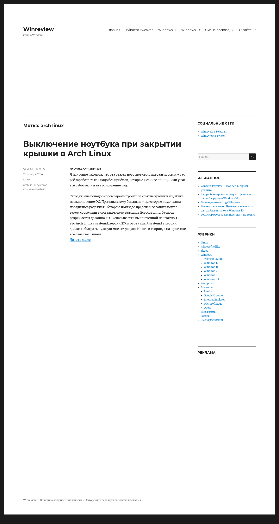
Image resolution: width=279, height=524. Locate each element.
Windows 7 (210, 271)
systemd (42, 184)
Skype (204, 250)
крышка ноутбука (34, 189)
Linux (26, 179)
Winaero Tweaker (139, 30)
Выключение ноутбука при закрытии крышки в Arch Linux (102, 148)
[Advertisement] (139, 88)
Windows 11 (167, 30)
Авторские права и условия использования (113, 500)
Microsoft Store (213, 259)
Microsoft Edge (213, 303)
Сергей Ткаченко (34, 168)
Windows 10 (190, 30)
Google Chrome (213, 295)
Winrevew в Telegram (214, 131)
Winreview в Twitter (213, 135)
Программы (208, 312)
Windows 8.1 (211, 279)
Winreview (38, 29)
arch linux (29, 184)
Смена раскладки (219, 30)
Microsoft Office (210, 246)
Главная (114, 30)
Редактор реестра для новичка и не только (228, 214)
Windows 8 (210, 275)
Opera (207, 307)
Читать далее (80, 240)
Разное (205, 316)
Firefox (208, 291)
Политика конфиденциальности (61, 500)
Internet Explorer (214, 299)
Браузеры (207, 287)
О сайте (245, 30)
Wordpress (207, 283)
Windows (206, 254)
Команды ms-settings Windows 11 (222, 202)
